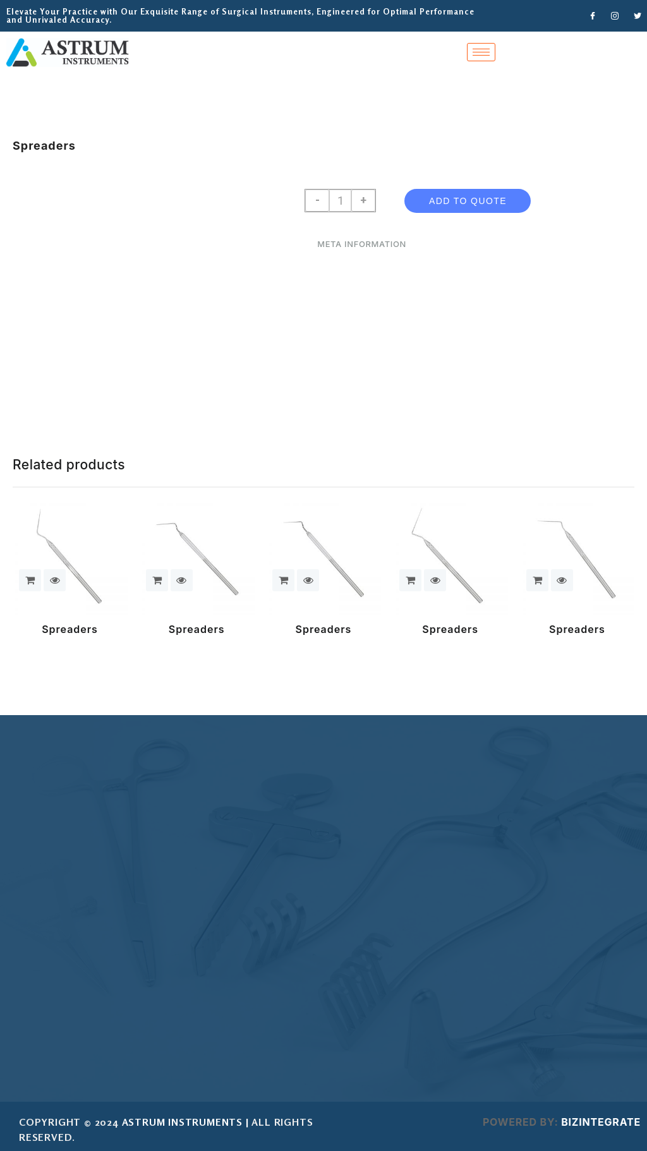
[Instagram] (615, 15)
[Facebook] (592, 15)
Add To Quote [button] (30, 580)
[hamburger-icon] (481, 52)
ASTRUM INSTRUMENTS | (185, 1122)
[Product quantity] (340, 201)
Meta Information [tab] (361, 244)
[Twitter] (637, 15)
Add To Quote (468, 201)
